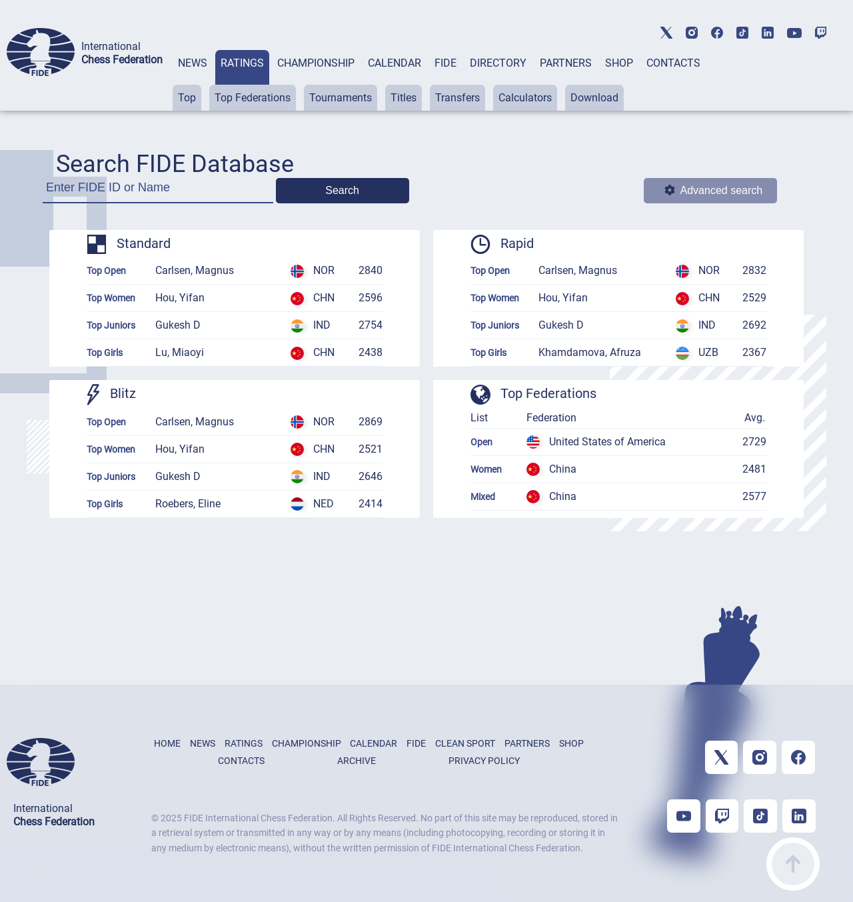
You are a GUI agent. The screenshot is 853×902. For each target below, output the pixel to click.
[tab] (193, 80)
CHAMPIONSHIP (316, 63)
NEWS (192, 63)
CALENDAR (394, 63)
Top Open (106, 270)
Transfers (457, 97)
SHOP (619, 63)
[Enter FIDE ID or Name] (158, 191)
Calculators (525, 97)
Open (481, 442)
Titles (404, 97)
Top (187, 97)
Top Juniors (111, 325)
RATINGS (242, 63)
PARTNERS (566, 63)
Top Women (111, 298)
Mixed (482, 496)
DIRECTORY (498, 63)
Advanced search (713, 190)
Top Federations (253, 97)
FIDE (445, 63)
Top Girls (105, 352)
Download (594, 97)
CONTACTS (673, 63)
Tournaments (340, 97)
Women (486, 469)
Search (342, 190)
